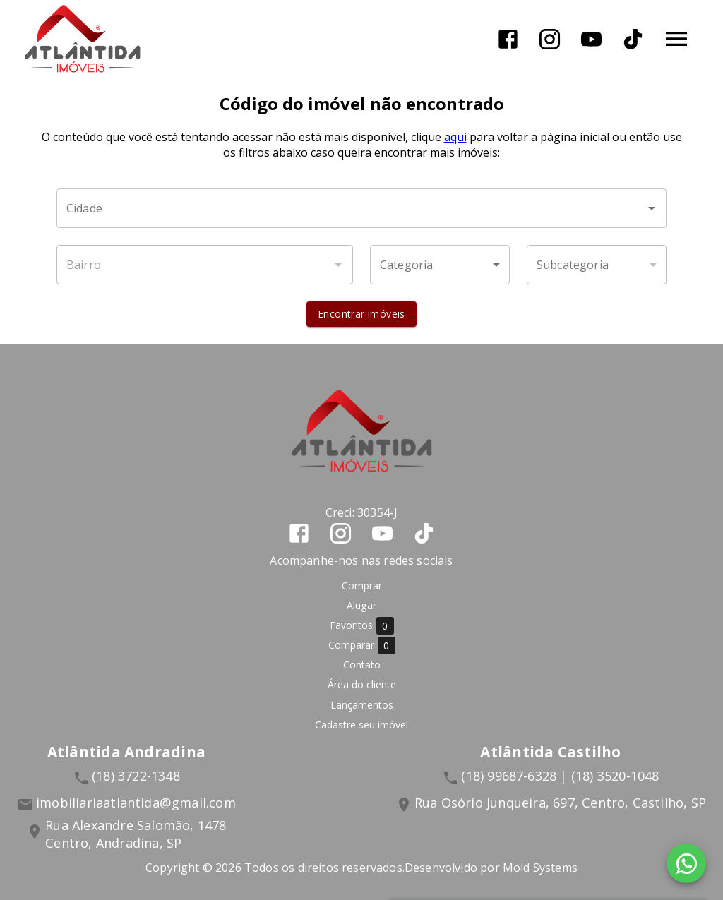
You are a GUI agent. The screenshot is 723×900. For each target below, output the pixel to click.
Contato (362, 664)
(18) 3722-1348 (136, 775)
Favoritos (362, 626)
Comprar (362, 585)
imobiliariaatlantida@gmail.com (136, 802)
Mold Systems (540, 867)
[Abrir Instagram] (549, 39)
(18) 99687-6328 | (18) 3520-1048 (560, 775)
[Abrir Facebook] (508, 39)
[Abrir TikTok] (633, 39)
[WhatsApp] (686, 863)
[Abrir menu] (676, 38)
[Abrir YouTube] (591, 39)
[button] (440, 264)
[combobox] (361, 208)
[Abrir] (652, 208)
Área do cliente (362, 685)
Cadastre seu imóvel (361, 724)
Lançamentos (361, 705)
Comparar (361, 645)
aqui (455, 137)
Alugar (361, 605)
